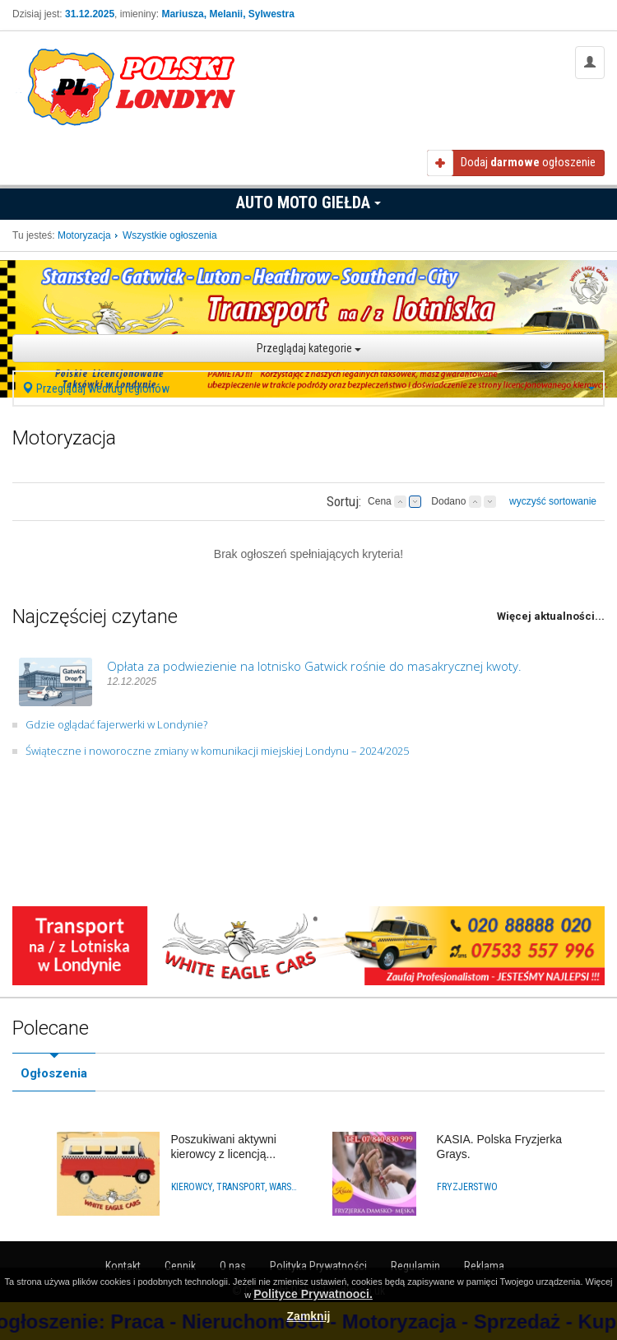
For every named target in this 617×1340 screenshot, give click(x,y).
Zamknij (309, 1316)
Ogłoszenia (54, 1073)
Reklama (484, 1266)
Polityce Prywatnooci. (313, 1293)
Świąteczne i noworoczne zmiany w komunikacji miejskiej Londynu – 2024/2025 (217, 750)
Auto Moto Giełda (308, 202)
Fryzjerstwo (467, 1187)
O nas (233, 1266)
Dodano (448, 501)
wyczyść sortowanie (552, 501)
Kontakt (123, 1266)
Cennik (180, 1266)
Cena (380, 501)
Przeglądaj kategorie (309, 348)
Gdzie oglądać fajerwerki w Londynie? (116, 724)
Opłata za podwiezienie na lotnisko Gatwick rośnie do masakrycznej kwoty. (314, 666)
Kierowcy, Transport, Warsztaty (235, 1187)
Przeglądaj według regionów (308, 388)
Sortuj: (344, 501)
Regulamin (415, 1266)
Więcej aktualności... (551, 616)
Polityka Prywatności (318, 1266)
